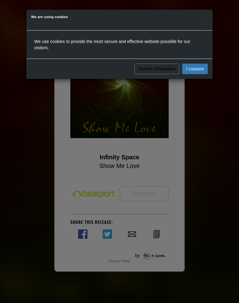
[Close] (206, 22)
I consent (195, 68)
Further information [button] (156, 68)
